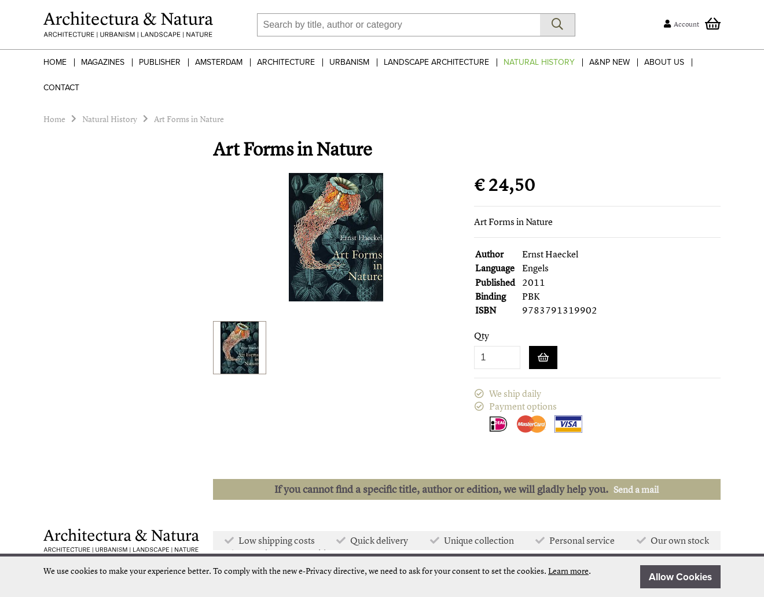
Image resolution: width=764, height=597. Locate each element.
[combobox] (398, 24)
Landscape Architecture (436, 62)
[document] (382, 576)
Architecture (286, 62)
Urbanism (349, 62)
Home (55, 62)
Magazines (102, 62)
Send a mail (636, 489)
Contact (61, 88)
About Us (664, 62)
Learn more (568, 570)
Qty (481, 336)
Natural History (539, 62)
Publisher (160, 62)
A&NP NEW (609, 62)
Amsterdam (219, 62)
